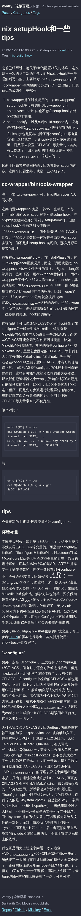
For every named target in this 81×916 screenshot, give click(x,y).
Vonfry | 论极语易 (15, 6)
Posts (6, 13)
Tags (36, 13)
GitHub (20, 910)
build (19, 55)
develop (63, 50)
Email (48, 910)
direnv (13, 637)
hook (28, 55)
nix (13, 55)
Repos (7, 910)
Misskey (34, 910)
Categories (21, 13)
